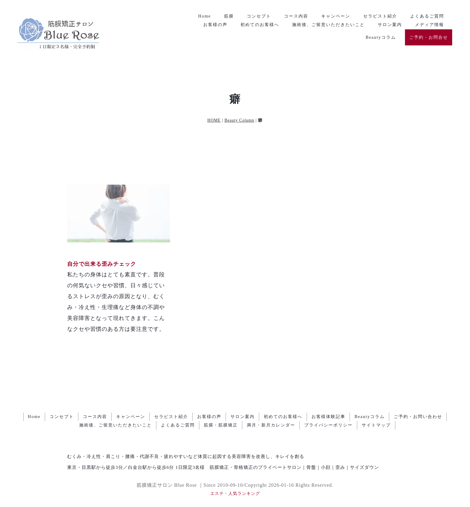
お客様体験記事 (328, 416)
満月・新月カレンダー (271, 425)
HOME (214, 120)
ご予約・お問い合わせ (418, 416)
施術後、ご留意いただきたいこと (328, 24)
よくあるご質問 (427, 16)
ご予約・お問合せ (428, 37)
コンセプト (259, 16)
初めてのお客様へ (259, 24)
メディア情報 (429, 24)
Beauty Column (239, 120)
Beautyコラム (381, 37)
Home (204, 16)
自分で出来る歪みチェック (101, 264)
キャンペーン (335, 16)
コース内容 (296, 16)
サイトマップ (376, 425)
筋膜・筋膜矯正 (221, 425)
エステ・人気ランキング (235, 493)
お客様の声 (215, 24)
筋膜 (229, 16)
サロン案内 (390, 24)
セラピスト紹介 (380, 16)
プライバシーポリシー (328, 425)
